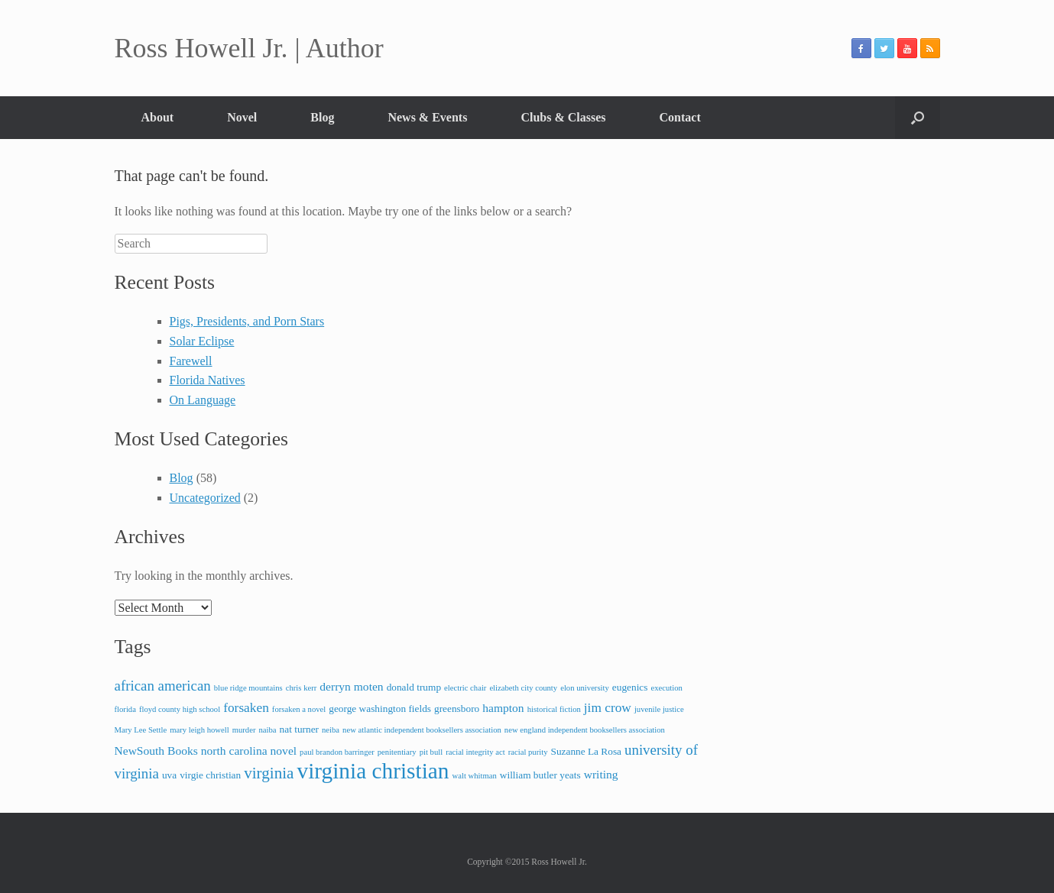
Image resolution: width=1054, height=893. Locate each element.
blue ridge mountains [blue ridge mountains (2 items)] (248, 688)
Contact (680, 117)
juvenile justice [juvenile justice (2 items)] (659, 709)
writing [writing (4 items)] (601, 774)
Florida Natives (207, 380)
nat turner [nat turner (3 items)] (299, 729)
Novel (242, 117)
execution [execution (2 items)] (666, 688)
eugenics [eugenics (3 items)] (630, 687)
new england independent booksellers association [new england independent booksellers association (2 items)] (584, 730)
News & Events (427, 117)
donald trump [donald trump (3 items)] (414, 687)
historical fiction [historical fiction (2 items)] (554, 709)
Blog (322, 117)
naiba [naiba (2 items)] (267, 730)
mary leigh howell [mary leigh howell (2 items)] (199, 730)
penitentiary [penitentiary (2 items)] (397, 752)
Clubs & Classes (563, 117)
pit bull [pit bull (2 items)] (431, 752)
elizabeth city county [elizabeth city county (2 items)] (523, 688)
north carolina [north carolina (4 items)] (234, 750)
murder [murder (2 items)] (244, 730)
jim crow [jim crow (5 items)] (607, 707)
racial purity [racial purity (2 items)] (528, 752)
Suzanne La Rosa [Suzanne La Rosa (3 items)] (585, 751)
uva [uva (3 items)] (169, 775)
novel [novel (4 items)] (284, 750)
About (157, 117)
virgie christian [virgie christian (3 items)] (210, 775)
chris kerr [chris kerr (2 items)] (301, 688)
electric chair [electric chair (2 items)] (465, 688)
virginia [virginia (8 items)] (268, 773)
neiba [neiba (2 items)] (330, 730)
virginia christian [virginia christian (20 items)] (373, 771)
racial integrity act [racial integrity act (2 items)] (475, 752)
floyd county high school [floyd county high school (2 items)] (179, 709)
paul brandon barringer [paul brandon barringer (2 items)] (337, 752)
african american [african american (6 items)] (163, 686)
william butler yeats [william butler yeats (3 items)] (540, 775)
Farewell (191, 360)
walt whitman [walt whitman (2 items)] (474, 776)
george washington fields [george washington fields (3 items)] (380, 708)
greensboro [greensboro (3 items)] (456, 708)
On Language (203, 399)
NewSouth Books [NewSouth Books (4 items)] (156, 750)
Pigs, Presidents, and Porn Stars (247, 321)
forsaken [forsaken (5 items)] (246, 707)
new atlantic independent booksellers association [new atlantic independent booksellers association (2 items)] (421, 730)
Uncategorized (205, 497)
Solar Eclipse (202, 341)
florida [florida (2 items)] (125, 709)
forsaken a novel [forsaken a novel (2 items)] (299, 709)
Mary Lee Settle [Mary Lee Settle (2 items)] (141, 730)
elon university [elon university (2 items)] (584, 688)
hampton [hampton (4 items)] (503, 707)
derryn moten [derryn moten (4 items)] (351, 686)
